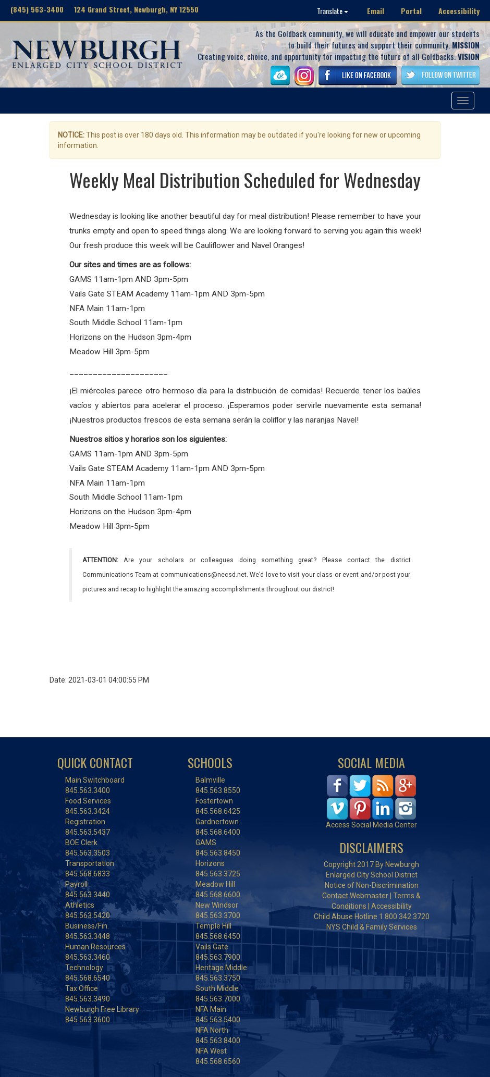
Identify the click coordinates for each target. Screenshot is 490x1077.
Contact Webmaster (355, 896)
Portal (411, 10)
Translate (332, 10)
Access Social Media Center (371, 825)
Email (375, 10)
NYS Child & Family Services (371, 927)
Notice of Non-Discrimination (372, 885)
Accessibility (459, 10)
